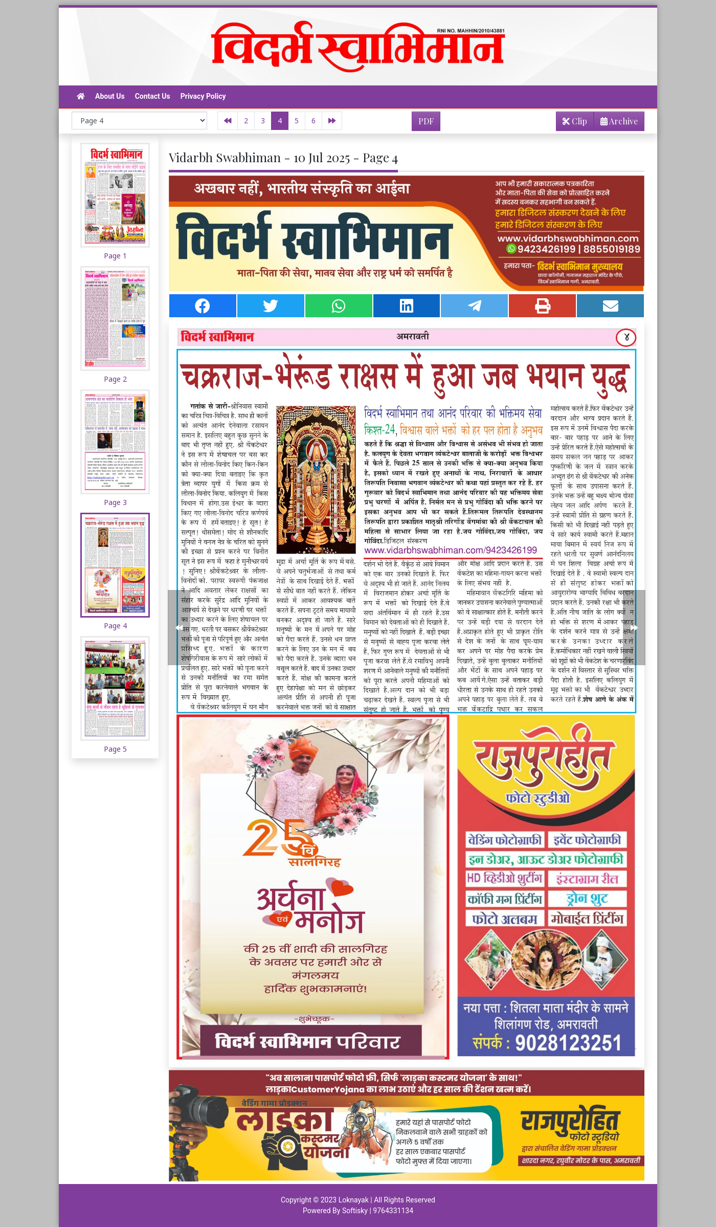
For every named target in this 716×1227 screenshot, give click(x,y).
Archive (616, 123)
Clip (575, 121)
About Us (110, 96)
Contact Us (152, 96)
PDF (426, 121)
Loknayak (354, 1200)
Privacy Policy (203, 96)
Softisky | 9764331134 (377, 1211)
